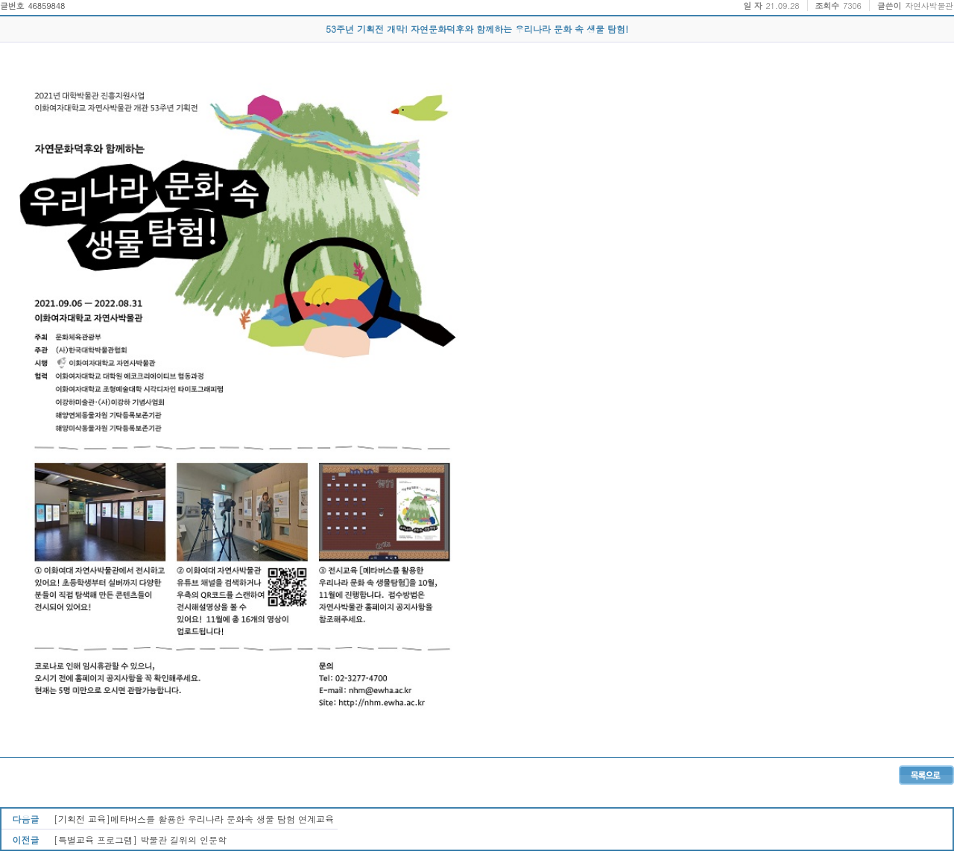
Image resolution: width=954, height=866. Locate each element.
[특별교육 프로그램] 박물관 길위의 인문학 (140, 839)
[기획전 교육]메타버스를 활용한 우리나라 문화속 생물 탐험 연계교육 (194, 818)
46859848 (46, 5)
